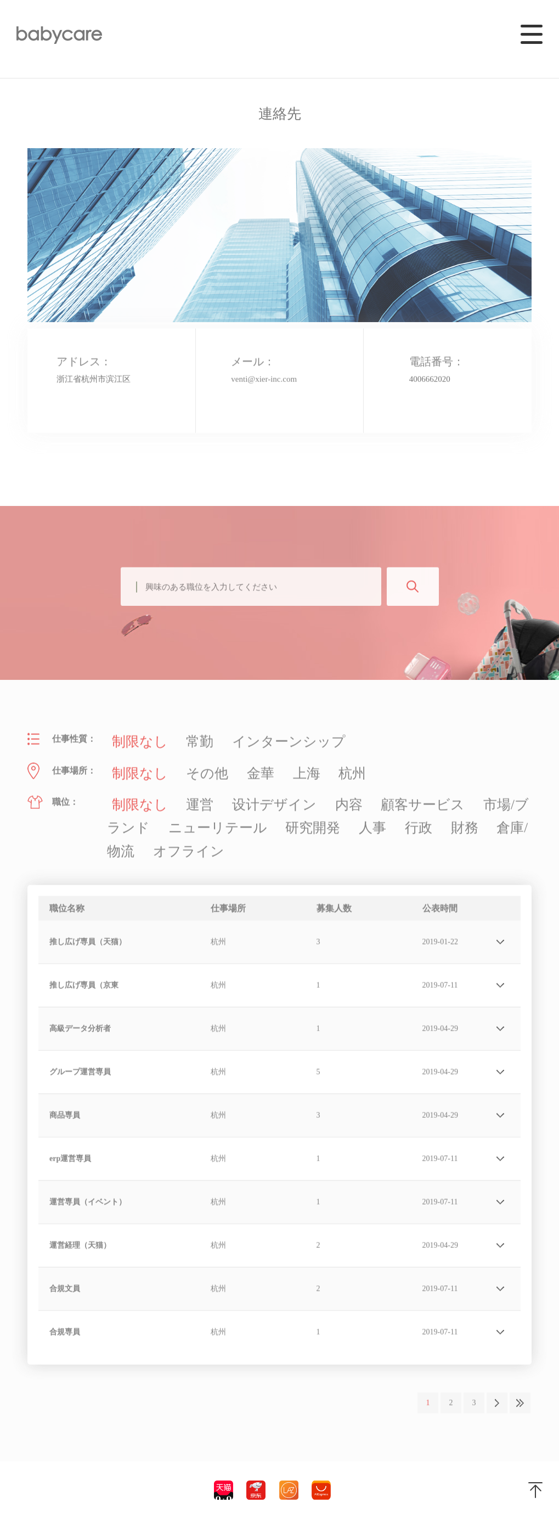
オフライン (381, 813)
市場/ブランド (417, 795)
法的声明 (120, 1492)
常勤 (179, 743)
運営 (179, 795)
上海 (263, 769)
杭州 (300, 769)
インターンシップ (243, 743)
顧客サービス (344, 795)
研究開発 (153, 813)
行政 (236, 813)
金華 (225, 769)
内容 (289, 795)
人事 (199, 813)
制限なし (133, 743)
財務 (274, 813)
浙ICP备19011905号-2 (63, 1492)
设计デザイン (234, 795)
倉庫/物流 (321, 813)
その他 (184, 769)
